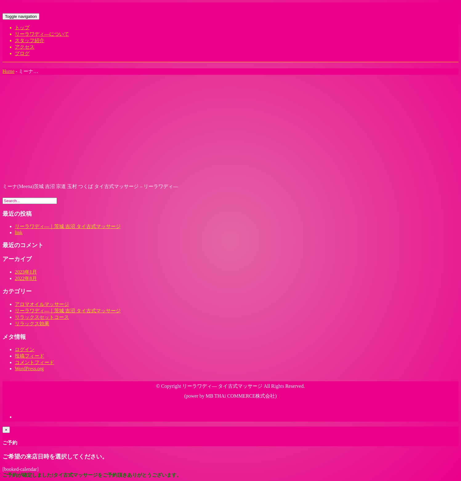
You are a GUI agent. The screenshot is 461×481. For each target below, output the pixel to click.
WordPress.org (29, 368)
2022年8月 (26, 278)
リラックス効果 (32, 323)
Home (8, 71)
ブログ (22, 53)
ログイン (24, 349)
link (18, 232)
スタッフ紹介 (29, 40)
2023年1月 (26, 272)
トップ (22, 27)
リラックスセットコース (42, 317)
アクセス (24, 47)
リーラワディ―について (42, 34)
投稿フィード (29, 356)
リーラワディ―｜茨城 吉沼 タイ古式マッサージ (68, 226)
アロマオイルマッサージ (42, 304)
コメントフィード (34, 362)
